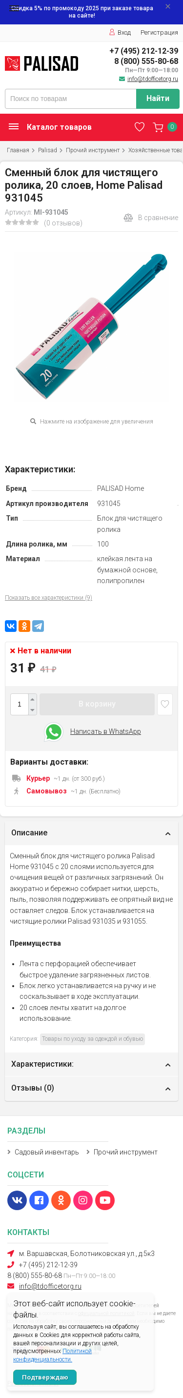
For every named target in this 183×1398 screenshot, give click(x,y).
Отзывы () (32, 1088)
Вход (120, 32)
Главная (18, 150)
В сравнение (150, 218)
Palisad (47, 150)
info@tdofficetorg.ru (152, 79)
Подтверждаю (45, 1377)
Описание (29, 832)
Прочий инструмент (93, 150)
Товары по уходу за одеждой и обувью (92, 1038)
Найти (157, 98)
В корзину (97, 704)
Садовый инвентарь (47, 1152)
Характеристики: (42, 1064)
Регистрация (159, 32)
